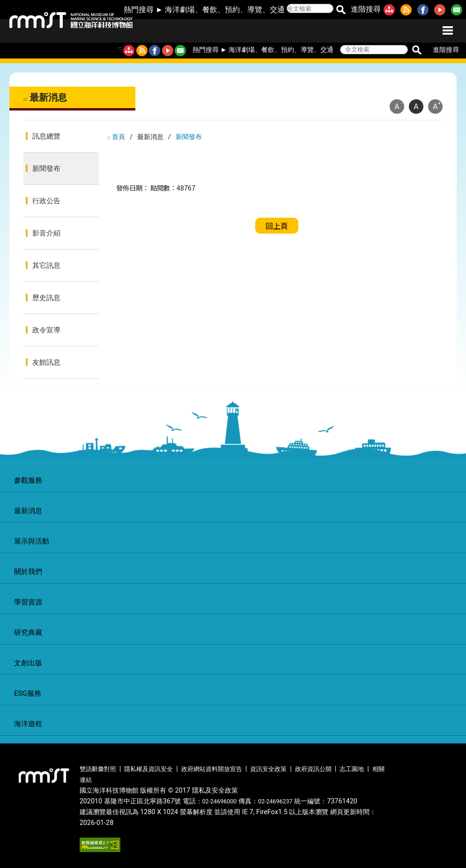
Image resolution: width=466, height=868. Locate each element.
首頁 (118, 136)
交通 (277, 9)
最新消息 (28, 511)
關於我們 (28, 571)
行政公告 (46, 201)
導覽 (254, 9)
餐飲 (209, 9)
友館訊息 (46, 362)
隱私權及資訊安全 (148, 768)
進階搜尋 (366, 9)
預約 (232, 9)
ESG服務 (27, 693)
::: (120, 48)
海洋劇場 (180, 9)
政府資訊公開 (313, 768)
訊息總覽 (46, 136)
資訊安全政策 (268, 768)
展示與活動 (31, 541)
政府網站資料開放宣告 (211, 768)
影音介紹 (46, 233)
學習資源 (28, 602)
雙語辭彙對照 (98, 768)
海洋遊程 (28, 724)
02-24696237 (275, 801)
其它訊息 (46, 265)
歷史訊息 (46, 298)
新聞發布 (46, 168)
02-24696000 (219, 801)
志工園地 (352, 768)
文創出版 (28, 663)
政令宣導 (46, 330)
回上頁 (277, 225)
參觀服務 (28, 480)
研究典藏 (28, 632)
